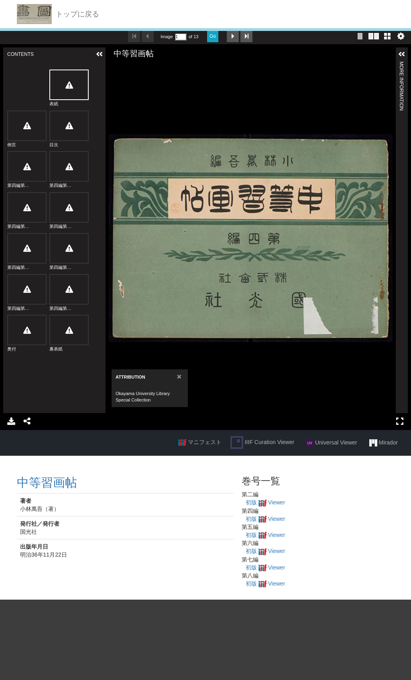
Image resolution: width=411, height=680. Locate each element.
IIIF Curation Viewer (262, 442)
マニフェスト (200, 442)
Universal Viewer (331, 443)
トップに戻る (77, 14)
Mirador (383, 443)
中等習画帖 (47, 482)
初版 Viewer (265, 502)
